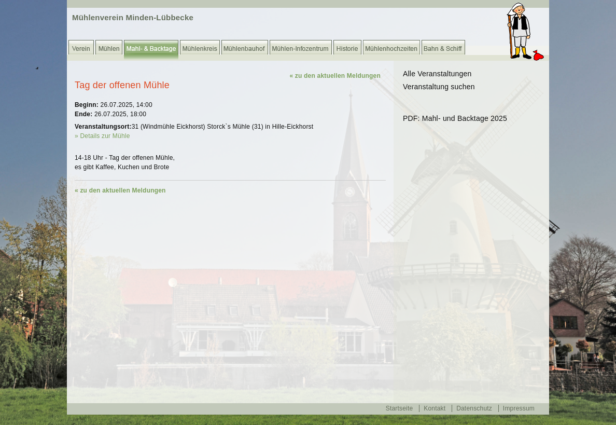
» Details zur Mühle (102, 136)
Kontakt (434, 408)
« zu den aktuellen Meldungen (335, 75)
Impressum (519, 408)
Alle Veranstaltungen (437, 74)
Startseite (399, 408)
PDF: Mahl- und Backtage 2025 (455, 118)
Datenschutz (474, 408)
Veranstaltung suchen (439, 87)
